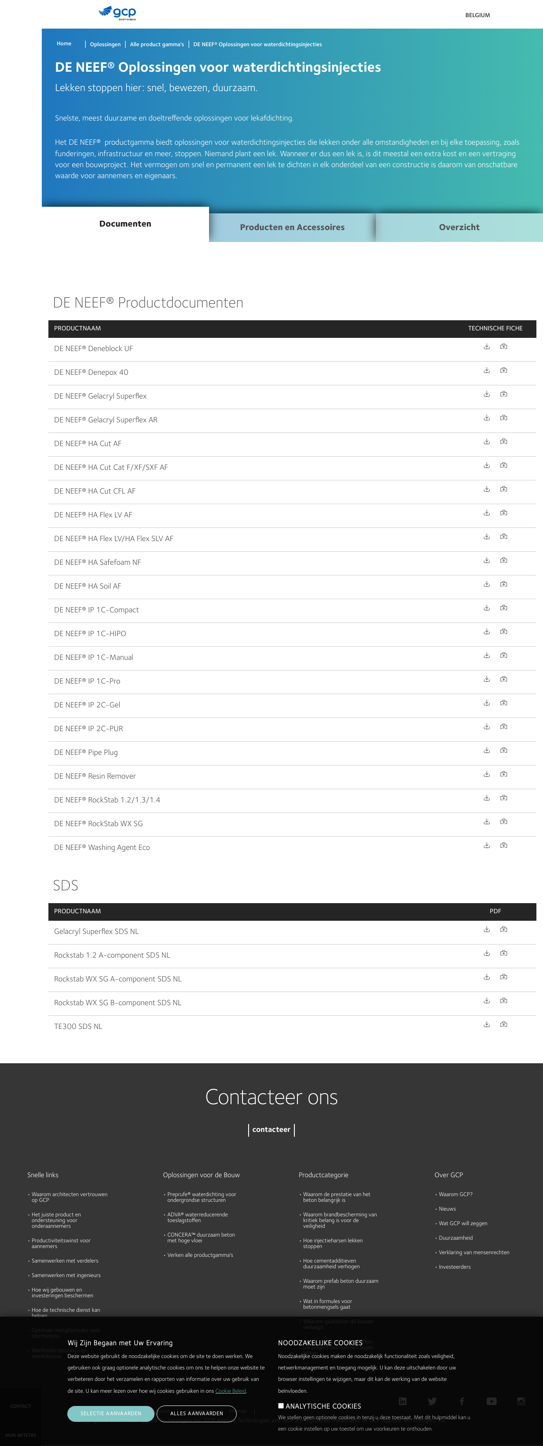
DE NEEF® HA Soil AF (87, 587)
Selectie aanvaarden (111, 1414)
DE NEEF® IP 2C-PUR (88, 729)
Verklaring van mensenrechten (474, 1253)
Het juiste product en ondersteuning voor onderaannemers (56, 1221)
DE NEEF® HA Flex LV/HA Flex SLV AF (113, 539)
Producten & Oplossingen (20, 25)
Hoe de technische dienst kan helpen (66, 1313)
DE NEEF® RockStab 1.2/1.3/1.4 (107, 801)
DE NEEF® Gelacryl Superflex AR (106, 421)
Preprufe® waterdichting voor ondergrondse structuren (202, 1198)
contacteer (271, 1130)
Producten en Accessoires (292, 227)
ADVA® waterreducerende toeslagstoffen (198, 1218)
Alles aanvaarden (196, 1414)
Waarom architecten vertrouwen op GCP (69, 1198)
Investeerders (455, 1267)
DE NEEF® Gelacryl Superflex (100, 397)
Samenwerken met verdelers (65, 1261)
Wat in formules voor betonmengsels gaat (327, 1305)
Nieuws (447, 1209)
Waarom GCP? (456, 1195)
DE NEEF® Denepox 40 (91, 373)
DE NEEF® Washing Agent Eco (102, 848)
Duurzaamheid (456, 1238)
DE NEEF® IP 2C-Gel (87, 706)
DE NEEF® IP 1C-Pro (87, 682)
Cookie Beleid (230, 1392)
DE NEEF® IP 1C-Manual (93, 658)
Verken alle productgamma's (200, 1256)
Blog (9, 164)
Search (512, 17)
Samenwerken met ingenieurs (66, 1276)
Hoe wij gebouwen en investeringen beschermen (62, 1293)
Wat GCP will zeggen (463, 1224)
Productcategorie (324, 1175)
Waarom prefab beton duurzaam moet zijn (340, 1284)
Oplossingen (105, 45)
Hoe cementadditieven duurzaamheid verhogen (331, 1264)
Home (64, 44)
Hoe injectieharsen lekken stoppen (333, 1244)
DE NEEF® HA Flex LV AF (93, 516)
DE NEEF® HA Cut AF (87, 444)
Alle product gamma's (157, 45)
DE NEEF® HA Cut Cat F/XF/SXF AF (111, 468)
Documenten (21, 62)
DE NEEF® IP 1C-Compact (96, 611)
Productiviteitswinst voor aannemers (61, 1244)
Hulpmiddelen (22, 96)
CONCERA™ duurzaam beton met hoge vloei (201, 1238)
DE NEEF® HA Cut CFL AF (95, 492)
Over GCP (449, 1175)
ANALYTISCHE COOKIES (323, 1406)
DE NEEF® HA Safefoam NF (97, 563)
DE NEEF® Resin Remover (95, 777)
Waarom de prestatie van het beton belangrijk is (337, 1198)
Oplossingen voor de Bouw (201, 1175)
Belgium (478, 16)
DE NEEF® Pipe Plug (86, 753)
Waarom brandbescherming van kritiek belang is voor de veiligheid (340, 1221)
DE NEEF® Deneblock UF (93, 349)
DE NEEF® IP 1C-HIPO (90, 634)
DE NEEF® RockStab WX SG (98, 824)
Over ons (16, 130)
